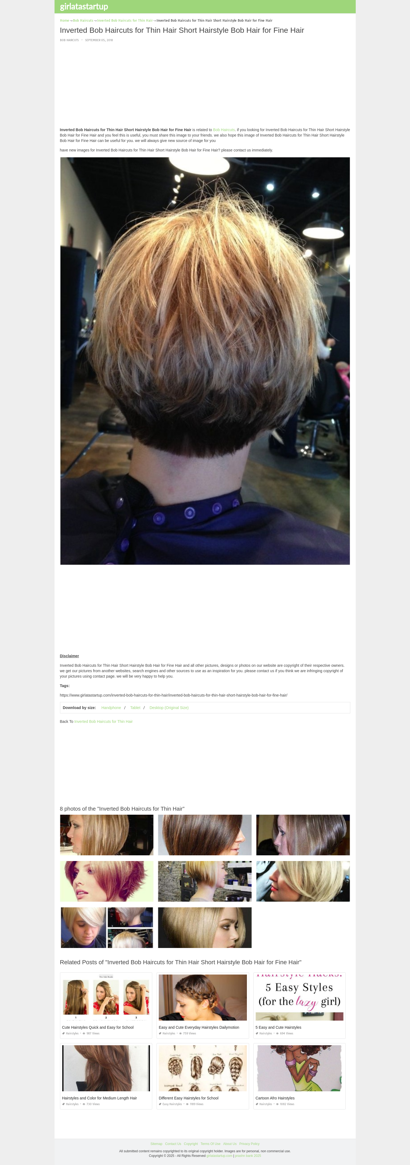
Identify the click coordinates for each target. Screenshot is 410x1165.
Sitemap (156, 1144)
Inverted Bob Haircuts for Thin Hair (103, 721)
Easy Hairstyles (170, 1104)
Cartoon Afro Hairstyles (275, 1098)
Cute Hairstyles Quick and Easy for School (98, 1027)
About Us (230, 1144)
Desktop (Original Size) (169, 708)
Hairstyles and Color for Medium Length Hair (99, 1098)
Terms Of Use (210, 1144)
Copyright (191, 1144)
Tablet (135, 708)
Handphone (111, 708)
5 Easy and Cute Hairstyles (278, 1027)
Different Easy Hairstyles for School (188, 1098)
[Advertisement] (205, 85)
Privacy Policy (249, 1144)
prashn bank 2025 (248, 1156)
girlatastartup (84, 6)
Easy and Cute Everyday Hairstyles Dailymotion (199, 1027)
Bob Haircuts (69, 40)
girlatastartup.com (219, 1156)
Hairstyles (70, 1033)
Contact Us (173, 1144)
